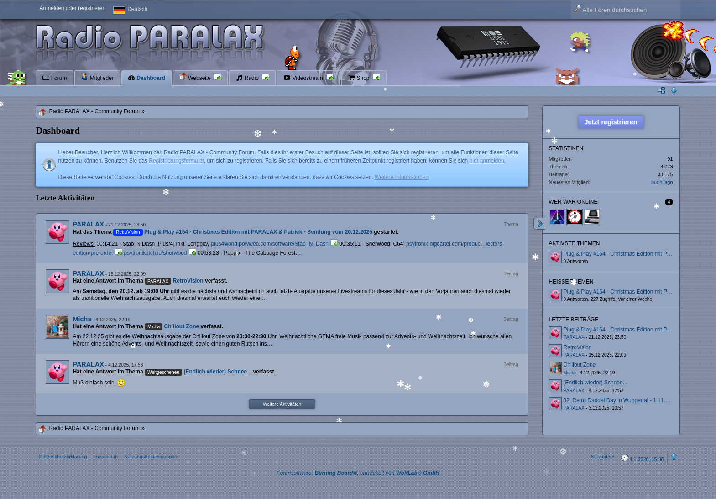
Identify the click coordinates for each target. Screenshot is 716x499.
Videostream (303, 78)
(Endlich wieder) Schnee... (217, 371)
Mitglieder (97, 77)
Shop (359, 78)
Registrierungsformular (176, 161)
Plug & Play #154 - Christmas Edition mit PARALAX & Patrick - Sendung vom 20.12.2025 (258, 232)
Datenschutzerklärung (63, 456)
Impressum (105, 456)
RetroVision (188, 281)
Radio (247, 78)
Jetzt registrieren (611, 122)
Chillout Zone (181, 326)
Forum (54, 78)
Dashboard (146, 78)
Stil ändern (603, 456)
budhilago (662, 182)
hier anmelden (487, 161)
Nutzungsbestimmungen (150, 456)
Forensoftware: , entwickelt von (358, 473)
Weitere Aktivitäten (282, 404)
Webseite (195, 77)
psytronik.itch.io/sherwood (155, 253)
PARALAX (88, 224)
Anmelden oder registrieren (72, 8)
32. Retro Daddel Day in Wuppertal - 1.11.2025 (621, 400)
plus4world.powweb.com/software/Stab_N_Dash (270, 244)
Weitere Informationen (402, 177)
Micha (82, 319)
